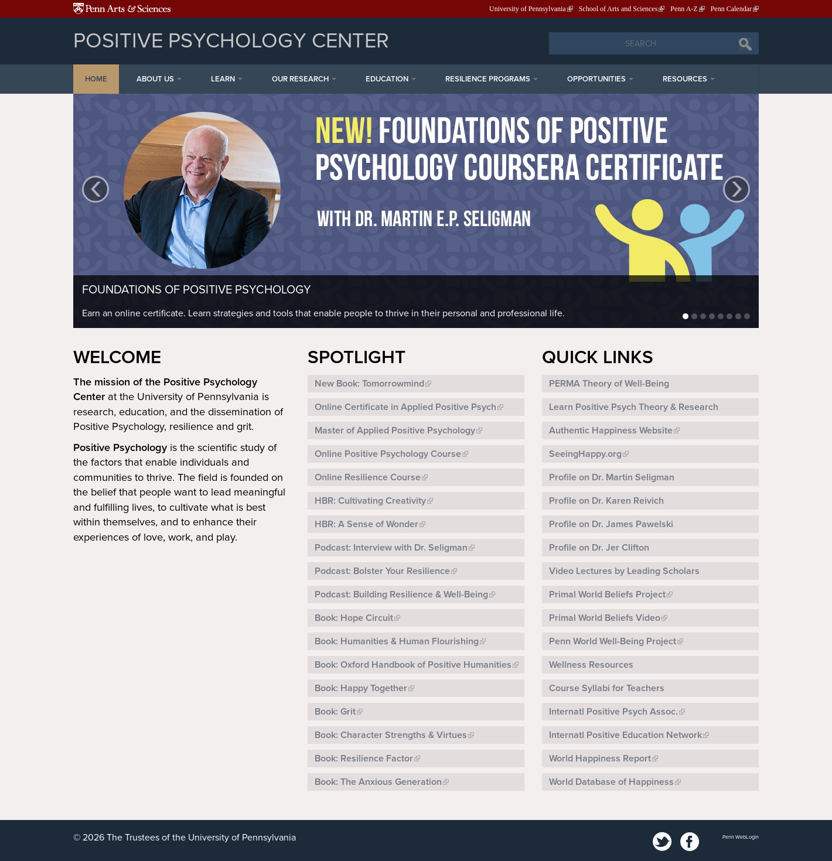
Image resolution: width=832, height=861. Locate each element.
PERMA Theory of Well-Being (609, 384)
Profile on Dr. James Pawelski (611, 524)
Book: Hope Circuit (354, 618)
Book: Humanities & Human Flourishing (397, 641)
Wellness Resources (591, 665)
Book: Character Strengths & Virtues (391, 735)
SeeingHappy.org (585, 454)
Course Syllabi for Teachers (606, 688)
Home (96, 79)
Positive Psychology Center (231, 40)
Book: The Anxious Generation (378, 782)
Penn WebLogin (740, 837)
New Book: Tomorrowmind (369, 384)
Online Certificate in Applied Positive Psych (405, 407)
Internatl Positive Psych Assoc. (613, 712)
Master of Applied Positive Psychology (395, 430)
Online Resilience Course (368, 477)
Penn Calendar (731, 9)
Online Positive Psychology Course (388, 454)
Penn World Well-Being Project (612, 641)
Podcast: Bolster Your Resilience (382, 571)
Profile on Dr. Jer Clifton (599, 548)
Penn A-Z (683, 9)
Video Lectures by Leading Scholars (624, 571)
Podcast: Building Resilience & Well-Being (401, 594)
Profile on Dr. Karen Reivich (606, 501)
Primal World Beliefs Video (604, 618)
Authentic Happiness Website (611, 430)
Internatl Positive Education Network (625, 735)
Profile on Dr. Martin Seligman (611, 477)
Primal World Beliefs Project (607, 594)
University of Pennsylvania (527, 9)
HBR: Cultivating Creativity (370, 501)
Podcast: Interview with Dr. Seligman (391, 548)
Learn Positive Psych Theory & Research (633, 407)
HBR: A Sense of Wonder (366, 524)
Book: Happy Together (361, 688)
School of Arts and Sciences (618, 9)
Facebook (689, 842)
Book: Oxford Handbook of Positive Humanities (413, 665)
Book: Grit (335, 712)
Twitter (662, 842)
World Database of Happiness (611, 782)
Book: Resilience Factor (364, 758)
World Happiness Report (600, 758)
